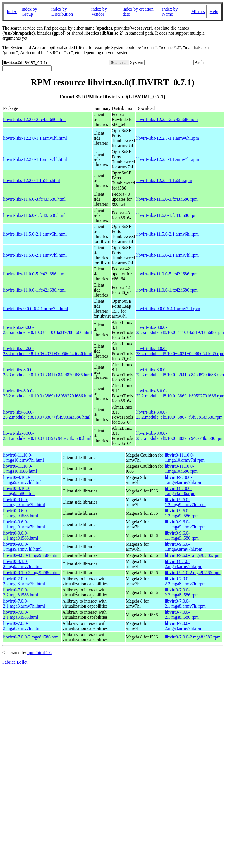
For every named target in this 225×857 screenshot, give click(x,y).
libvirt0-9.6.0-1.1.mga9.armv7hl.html (24, 524)
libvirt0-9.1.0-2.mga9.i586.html (31, 572)
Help (214, 11)
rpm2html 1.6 (39, 652)
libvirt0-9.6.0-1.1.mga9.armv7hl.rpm (185, 524)
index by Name (170, 11)
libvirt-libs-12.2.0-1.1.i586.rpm (164, 180)
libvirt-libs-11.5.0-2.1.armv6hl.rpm (167, 234)
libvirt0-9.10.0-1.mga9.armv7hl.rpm (183, 480)
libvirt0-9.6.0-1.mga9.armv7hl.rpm (183, 547)
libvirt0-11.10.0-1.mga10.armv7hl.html (23, 457)
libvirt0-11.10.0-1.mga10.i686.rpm (181, 469)
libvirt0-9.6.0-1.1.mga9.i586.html (20, 535)
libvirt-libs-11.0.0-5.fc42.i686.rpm (167, 273)
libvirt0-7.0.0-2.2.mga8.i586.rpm (182, 592)
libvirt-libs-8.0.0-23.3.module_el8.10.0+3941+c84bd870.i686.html (47, 372)
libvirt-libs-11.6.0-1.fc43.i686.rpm (167, 215)
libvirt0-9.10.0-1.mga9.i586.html (19, 491)
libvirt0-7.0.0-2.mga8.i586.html (31, 637)
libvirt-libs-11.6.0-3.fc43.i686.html (34, 199)
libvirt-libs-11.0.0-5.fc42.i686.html (34, 273)
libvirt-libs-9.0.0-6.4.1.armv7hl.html (35, 308)
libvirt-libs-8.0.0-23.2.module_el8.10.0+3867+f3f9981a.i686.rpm (179, 414)
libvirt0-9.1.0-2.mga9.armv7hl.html (22, 564)
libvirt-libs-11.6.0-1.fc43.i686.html (34, 215)
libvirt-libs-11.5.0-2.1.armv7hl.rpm (167, 255)
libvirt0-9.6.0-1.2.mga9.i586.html (20, 513)
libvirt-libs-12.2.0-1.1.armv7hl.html (35, 159)
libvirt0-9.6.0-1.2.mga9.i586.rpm (182, 513)
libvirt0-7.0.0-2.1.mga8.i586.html (20, 615)
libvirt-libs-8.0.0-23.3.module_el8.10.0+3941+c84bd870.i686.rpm (180, 372)
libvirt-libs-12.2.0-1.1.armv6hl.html (35, 138)
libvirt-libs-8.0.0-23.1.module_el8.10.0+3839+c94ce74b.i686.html (47, 436)
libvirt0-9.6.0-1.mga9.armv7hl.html (22, 547)
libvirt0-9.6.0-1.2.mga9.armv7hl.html (24, 502)
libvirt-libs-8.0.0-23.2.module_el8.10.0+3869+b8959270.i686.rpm (180, 393)
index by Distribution (62, 11)
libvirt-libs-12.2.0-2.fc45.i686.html (34, 119)
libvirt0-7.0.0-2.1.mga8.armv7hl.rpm (185, 603)
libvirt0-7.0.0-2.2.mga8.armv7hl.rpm (185, 581)
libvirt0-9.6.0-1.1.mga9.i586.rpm (182, 535)
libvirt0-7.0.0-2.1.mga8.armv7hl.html (24, 603)
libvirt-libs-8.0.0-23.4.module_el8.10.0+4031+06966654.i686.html (47, 351)
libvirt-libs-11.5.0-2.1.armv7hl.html (35, 255)
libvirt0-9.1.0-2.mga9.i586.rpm (193, 572)
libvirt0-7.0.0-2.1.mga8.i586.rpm (182, 615)
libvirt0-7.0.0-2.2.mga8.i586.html (20, 592)
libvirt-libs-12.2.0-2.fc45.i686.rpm (167, 119)
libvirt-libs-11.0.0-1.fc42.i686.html (34, 290)
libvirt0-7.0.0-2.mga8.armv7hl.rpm (183, 626)
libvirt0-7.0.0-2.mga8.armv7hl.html (22, 626)
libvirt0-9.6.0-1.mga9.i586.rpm (193, 555)
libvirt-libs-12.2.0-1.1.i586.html (31, 180)
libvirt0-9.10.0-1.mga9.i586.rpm (180, 491)
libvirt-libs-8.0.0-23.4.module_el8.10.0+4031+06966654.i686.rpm (180, 351)
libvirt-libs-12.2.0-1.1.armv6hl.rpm (167, 138)
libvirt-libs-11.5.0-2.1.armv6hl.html (35, 234)
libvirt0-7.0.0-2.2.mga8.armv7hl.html (24, 581)
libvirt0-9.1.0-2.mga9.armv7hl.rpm (183, 564)
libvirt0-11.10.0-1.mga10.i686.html (20, 469)
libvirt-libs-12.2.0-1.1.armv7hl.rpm (167, 159)
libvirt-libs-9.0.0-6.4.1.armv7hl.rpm (168, 308)
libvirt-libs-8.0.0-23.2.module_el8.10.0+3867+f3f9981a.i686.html (46, 414)
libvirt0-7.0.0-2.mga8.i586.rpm (193, 637)
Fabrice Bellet (14, 662)
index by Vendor (99, 11)
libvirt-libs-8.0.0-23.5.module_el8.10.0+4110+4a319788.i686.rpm (180, 330)
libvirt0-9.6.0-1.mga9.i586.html (31, 555)
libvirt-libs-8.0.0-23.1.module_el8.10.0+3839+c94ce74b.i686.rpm (180, 436)
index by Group (29, 11)
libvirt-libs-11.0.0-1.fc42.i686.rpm (167, 290)
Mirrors (198, 11)
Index (12, 11)
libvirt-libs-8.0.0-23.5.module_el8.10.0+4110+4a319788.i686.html (47, 330)
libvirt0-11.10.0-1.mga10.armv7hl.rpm (185, 457)
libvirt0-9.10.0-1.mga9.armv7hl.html (22, 480)
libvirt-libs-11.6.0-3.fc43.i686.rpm (167, 199)
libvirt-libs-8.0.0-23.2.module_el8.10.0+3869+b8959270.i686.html (47, 393)
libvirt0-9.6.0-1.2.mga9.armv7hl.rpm (185, 502)
